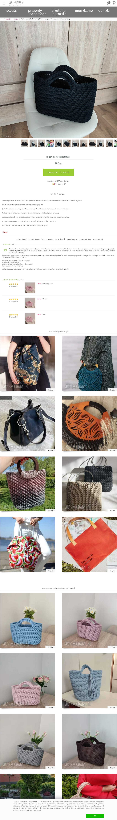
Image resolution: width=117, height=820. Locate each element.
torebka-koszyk (34, 239)
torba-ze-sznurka (47, 239)
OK (95, 816)
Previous (3, 75)
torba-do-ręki (60, 239)
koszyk (109, 4)
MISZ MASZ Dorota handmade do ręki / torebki (58, 588)
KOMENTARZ (10, 245)
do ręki (61, 194)
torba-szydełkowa (85, 239)
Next (113, 75)
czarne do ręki (98, 239)
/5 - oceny (57, 184)
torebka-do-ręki (21, 239)
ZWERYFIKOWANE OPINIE (13, 280)
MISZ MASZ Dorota (62, 181)
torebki (53, 194)
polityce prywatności (34, 810)
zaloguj (114, 4)
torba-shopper (72, 239)
